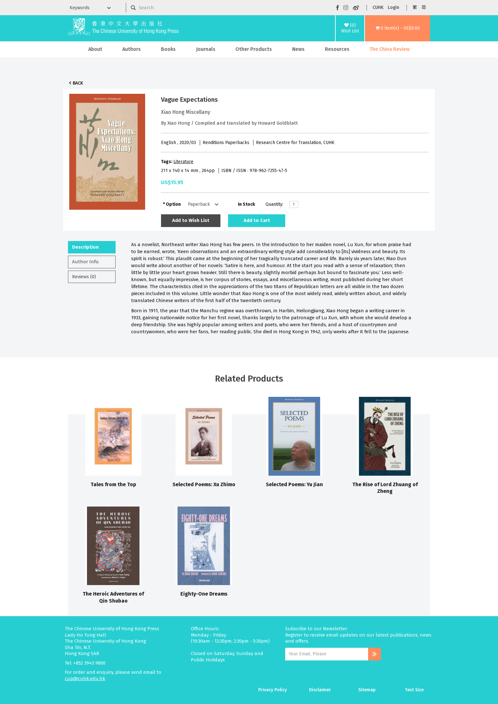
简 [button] (423, 7)
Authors (131, 49)
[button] (397, 28)
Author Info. (85, 262)
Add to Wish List (190, 220)
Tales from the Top (113, 484)
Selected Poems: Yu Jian (294, 484)
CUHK (378, 7)
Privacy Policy (272, 690)
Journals (205, 49)
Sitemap (367, 690)
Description (85, 247)
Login (393, 7)
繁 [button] (415, 7)
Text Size (414, 690)
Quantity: (274, 204)
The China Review (389, 49)
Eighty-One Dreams (203, 594)
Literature (183, 161)
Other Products (253, 49)
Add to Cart (257, 220)
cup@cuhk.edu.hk (85, 678)
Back (78, 83)
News (298, 49)
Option (173, 204)
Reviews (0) (84, 277)
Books (168, 49)
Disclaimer (320, 690)
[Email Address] (326, 654)
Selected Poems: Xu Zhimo (203, 484)
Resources (337, 49)
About (95, 49)
